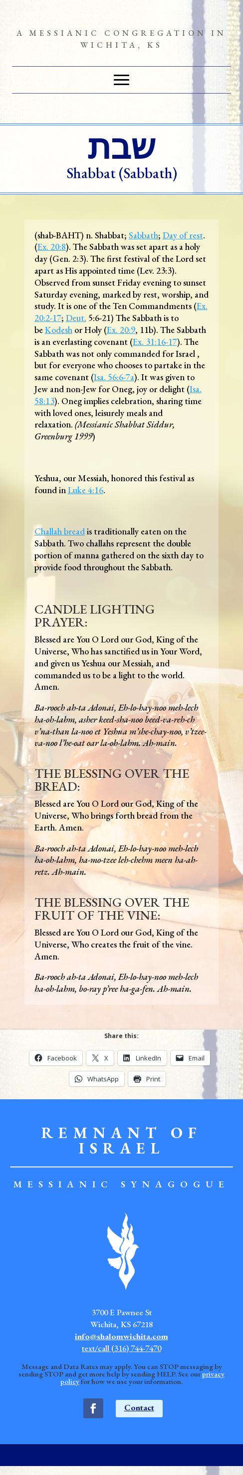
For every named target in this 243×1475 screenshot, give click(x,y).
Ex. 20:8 (51, 246)
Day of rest (183, 235)
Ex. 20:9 (121, 329)
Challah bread (59, 531)
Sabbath (143, 235)
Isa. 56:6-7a (114, 377)
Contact (139, 1407)
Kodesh (58, 329)
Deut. (76, 317)
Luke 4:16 (85, 490)
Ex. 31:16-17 (155, 341)
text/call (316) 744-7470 (121, 1348)
